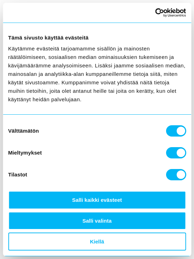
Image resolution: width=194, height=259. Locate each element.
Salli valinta (97, 221)
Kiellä (97, 242)
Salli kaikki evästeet (97, 200)
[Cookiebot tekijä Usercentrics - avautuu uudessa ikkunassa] (155, 12)
